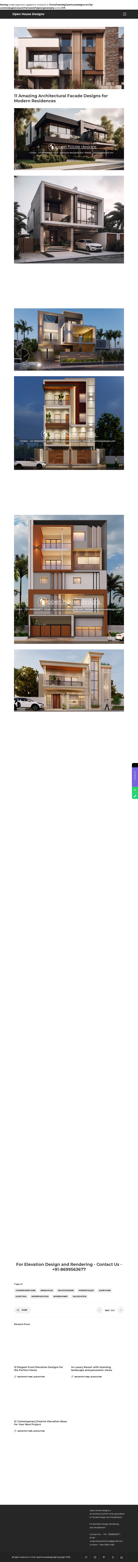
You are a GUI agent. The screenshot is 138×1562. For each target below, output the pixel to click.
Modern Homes (61, 1296)
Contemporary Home (25, 1290)
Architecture (24, 1377)
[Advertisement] (69, 286)
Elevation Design (66, 1290)
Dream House (47, 1290)
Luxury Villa (21, 1296)
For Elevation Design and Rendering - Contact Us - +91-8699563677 (69, 1267)
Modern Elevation (40, 1296)
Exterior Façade (86, 1290)
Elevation (39, 1377)
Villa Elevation (79, 1296)
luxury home (105, 1290)
